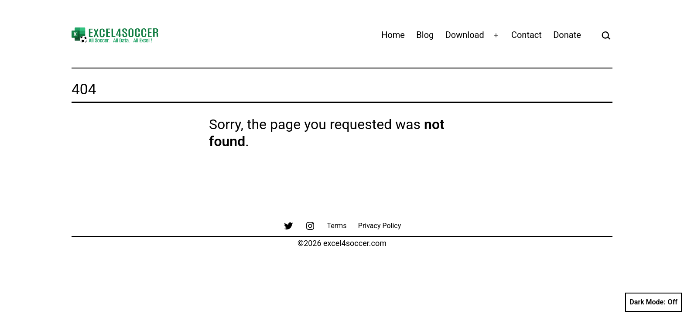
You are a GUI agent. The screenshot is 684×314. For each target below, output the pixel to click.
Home (393, 35)
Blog (425, 35)
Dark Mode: (653, 302)
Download (464, 35)
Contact (526, 35)
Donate (567, 35)
